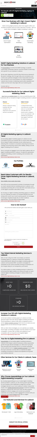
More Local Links (18, 8)
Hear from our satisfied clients (9, 96)
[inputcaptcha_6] (20, 242)
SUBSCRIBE (18, 426)
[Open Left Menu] (1, 3)
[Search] (34, 6)
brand (13, 150)
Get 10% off (4, 396)
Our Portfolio (18, 161)
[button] (15, 130)
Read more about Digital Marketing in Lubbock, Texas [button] (10, 87)
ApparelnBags (6, 67)
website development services (15, 387)
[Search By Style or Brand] (15, 6)
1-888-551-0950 (10, 14)
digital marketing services (11, 323)
